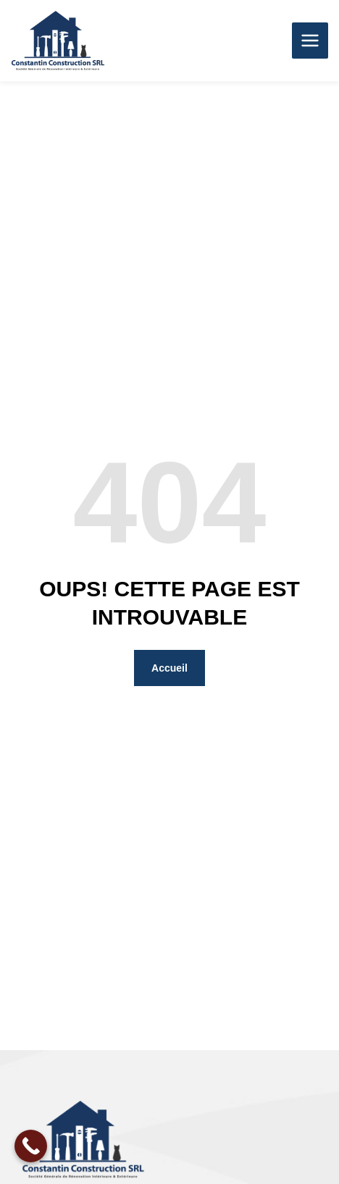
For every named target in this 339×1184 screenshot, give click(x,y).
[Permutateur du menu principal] (310, 40)
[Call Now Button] (30, 1146)
